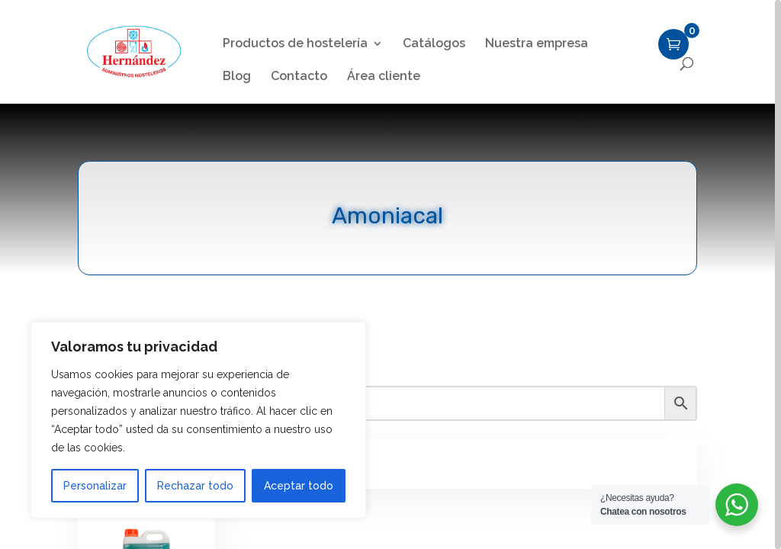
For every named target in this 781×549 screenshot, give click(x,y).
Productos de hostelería (295, 44)
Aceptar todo (298, 486)
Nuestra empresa (536, 44)
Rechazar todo (195, 486)
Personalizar (95, 486)
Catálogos (434, 44)
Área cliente (383, 77)
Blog (237, 77)
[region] (390, 274)
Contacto (299, 77)
